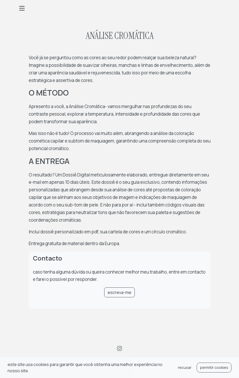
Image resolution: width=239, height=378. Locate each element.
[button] (30, 371)
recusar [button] (184, 367)
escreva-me (119, 292)
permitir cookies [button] (214, 367)
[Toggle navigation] (22, 8)
